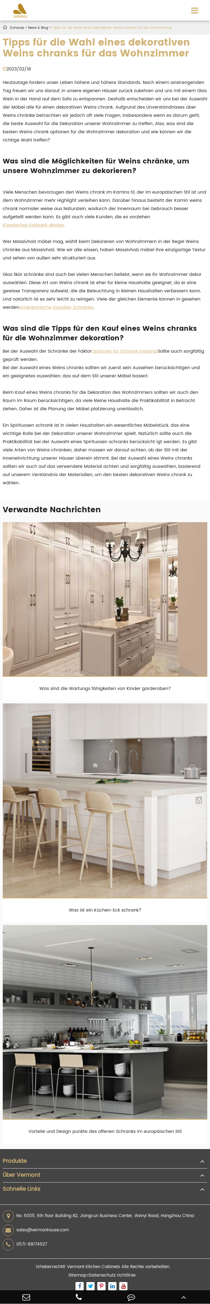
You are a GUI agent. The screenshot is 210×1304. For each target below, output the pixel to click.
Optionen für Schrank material (125, 351)
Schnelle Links (21, 1189)
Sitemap (77, 1275)
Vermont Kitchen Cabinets (93, 1266)
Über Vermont (21, 1175)
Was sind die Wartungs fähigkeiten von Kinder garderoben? (105, 688)
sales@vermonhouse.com (36, 1230)
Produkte (15, 1161)
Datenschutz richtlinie (112, 1275)
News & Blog (38, 27)
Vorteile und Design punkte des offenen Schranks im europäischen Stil (105, 1131)
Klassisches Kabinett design (33, 225)
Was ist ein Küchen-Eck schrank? (105, 910)
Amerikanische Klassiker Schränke (56, 307)
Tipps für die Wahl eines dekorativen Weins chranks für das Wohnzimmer (112, 27)
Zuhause (17, 27)
